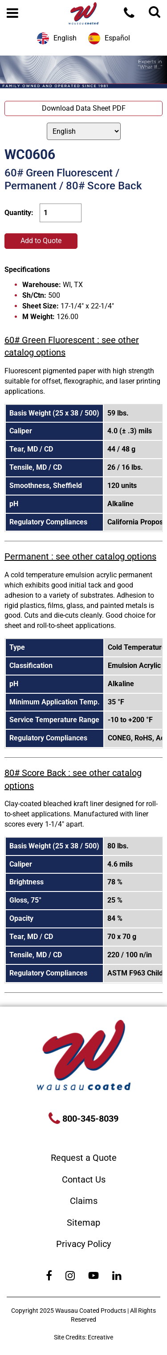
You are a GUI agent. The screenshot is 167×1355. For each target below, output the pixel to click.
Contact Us (84, 1179)
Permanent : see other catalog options (80, 556)
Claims (84, 1200)
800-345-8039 (89, 1118)
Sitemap (83, 1222)
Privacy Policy (83, 1244)
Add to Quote (40, 240)
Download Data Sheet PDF (84, 108)
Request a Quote (84, 1157)
